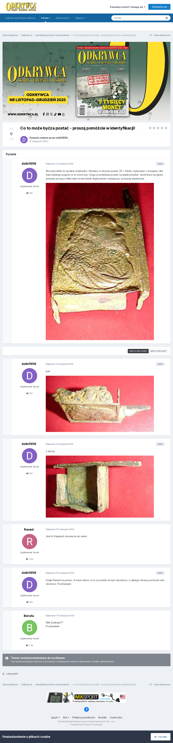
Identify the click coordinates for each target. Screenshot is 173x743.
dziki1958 (62, 137)
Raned (29, 529)
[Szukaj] (128, 18)
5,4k (29, 645)
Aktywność (62, 18)
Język (55, 717)
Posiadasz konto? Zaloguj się (127, 7)
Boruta (29, 616)
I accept (160, 736)
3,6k (29, 559)
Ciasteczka (116, 717)
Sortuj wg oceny (138, 351)
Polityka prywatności (83, 717)
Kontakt (102, 717)
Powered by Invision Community (86, 724)
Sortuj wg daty (158, 351)
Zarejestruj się (159, 6)
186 (29, 193)
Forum (45, 19)
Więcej (79, 18)
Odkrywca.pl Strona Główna (20, 18)
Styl (66, 717)
